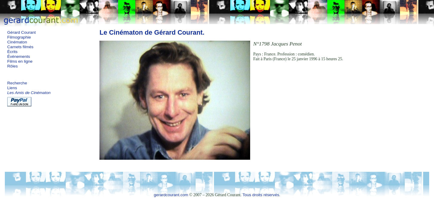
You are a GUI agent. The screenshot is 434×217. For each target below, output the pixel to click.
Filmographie (19, 37)
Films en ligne (20, 61)
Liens (12, 88)
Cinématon (17, 42)
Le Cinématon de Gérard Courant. (151, 32)
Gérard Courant (21, 32)
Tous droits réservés (261, 195)
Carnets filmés (20, 47)
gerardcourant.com (171, 195)
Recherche (17, 83)
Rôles (12, 66)
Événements (18, 56)
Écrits (12, 51)
